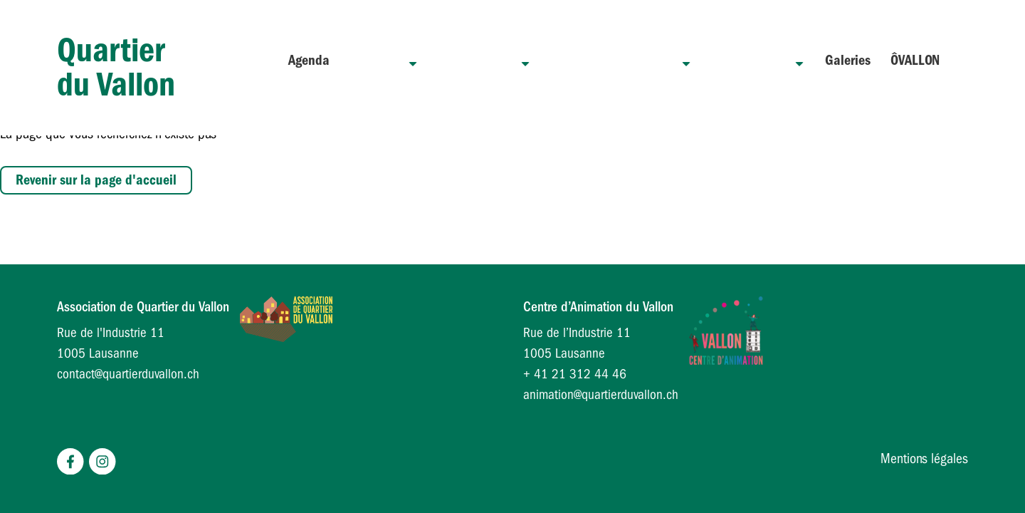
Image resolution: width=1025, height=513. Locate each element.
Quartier (431, 60)
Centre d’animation (638, 60)
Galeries (848, 60)
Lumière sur (758, 60)
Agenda (368, 60)
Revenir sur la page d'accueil (96, 180)
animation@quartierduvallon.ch (600, 395)
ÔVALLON (915, 60)
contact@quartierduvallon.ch (128, 374)
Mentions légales (924, 458)
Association (519, 60)
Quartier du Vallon (116, 60)
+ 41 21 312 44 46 (574, 374)
